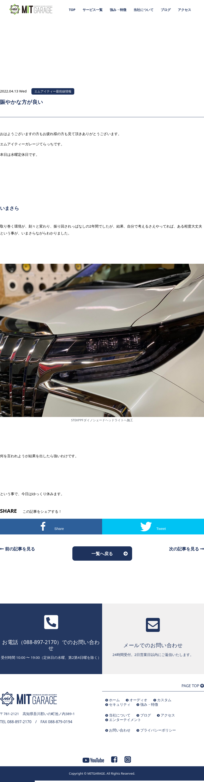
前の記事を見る (17, 549)
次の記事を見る (186, 549)
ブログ (166, 9)
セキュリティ (119, 704)
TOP (72, 9)
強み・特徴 (118, 9)
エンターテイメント (125, 719)
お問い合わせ (119, 730)
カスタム (164, 699)
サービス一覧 (93, 9)
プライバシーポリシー (158, 730)
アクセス (184, 9)
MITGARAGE (96, 773)
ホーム (114, 699)
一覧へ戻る (102, 553)
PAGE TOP (193, 685)
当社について (144, 9)
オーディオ (138, 699)
